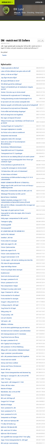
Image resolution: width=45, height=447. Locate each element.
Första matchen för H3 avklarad (10, 295)
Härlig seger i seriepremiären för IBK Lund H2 (14, 218)
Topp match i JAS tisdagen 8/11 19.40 (12, 382)
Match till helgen (6, 395)
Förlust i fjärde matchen (8, 247)
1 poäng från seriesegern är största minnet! (13, 168)
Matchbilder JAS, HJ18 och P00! (10, 392)
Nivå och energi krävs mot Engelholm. (12, 115)
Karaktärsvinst (5, 273)
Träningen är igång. (6, 221)
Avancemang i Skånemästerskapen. (11, 147)
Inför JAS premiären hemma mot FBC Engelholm (15, 356)
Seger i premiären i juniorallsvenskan (12, 353)
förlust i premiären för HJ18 (9, 282)
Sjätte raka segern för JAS (9, 244)
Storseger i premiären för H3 (9, 279)
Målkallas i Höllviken (7, 324)
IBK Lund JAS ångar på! (8, 398)
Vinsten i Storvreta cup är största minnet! (13, 92)
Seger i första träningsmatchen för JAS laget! (14, 440)
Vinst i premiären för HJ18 (8, 414)
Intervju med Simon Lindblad (9, 363)
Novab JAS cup (5, 369)
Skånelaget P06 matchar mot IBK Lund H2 (13, 194)
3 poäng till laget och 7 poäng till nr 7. (12, 126)
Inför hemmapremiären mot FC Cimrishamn (13, 334)
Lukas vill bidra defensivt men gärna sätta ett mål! (16, 71)
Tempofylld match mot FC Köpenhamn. (12, 150)
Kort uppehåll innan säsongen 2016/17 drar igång (15, 437)
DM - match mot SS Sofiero (15, 40)
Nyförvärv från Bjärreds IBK (9, 427)
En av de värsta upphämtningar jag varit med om (15, 327)
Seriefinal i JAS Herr (7, 237)
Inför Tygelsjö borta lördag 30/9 (10, 343)
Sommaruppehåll (6, 225)
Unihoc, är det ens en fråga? (9, 74)
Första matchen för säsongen (9, 298)
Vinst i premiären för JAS (8, 408)
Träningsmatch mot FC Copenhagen (11, 153)
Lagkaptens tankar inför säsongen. (11, 139)
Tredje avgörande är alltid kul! (10, 68)
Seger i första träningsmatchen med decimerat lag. (16, 372)
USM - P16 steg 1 (6, 379)
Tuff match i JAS (6, 321)
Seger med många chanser (9, 266)
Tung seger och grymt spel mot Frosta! (12, 210)
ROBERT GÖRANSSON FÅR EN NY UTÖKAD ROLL (15, 182)
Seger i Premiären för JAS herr (10, 292)
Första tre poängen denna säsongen (11, 270)
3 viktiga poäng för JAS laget (9, 305)
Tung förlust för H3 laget (8, 308)
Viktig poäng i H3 (6, 311)
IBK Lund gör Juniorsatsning (9, 443)
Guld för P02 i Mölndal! (8, 234)
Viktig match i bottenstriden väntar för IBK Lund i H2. (16, 191)
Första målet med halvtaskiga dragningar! (13, 111)
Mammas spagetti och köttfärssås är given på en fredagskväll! (19, 105)
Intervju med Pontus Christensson (11, 366)
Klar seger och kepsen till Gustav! (11, 118)
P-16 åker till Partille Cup (8, 424)
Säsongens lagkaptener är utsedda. (11, 129)
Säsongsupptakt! (6, 228)
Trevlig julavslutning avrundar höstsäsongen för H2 (16, 98)
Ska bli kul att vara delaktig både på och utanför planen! (17, 156)
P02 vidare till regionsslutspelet (10, 263)
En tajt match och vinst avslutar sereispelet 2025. (15, 102)
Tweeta (4, 55)
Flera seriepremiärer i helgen (9, 286)
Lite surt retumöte (6, 318)
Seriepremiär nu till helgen (8, 417)
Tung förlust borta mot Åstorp (10, 337)
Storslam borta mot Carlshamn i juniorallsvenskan (16, 331)
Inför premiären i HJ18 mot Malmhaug (12, 347)
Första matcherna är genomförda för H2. (13, 165)
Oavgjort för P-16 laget (7, 401)
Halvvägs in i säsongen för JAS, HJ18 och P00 (14, 376)
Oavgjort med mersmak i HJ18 (10, 257)
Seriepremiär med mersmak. (9, 135)
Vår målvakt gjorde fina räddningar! (11, 84)
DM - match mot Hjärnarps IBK (10, 421)
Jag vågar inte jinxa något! (9, 77)
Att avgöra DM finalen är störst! (10, 81)
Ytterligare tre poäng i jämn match (11, 289)
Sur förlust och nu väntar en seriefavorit (13, 132)
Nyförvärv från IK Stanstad (9, 433)
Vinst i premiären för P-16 (8, 411)
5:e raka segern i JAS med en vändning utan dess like (17, 260)
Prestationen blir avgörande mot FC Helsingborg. (15, 95)
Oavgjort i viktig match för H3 (10, 302)
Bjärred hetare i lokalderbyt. (9, 197)
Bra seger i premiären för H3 (9, 340)
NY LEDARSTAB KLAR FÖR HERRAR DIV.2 (13, 231)
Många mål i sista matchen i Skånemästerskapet (15, 350)
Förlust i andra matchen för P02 (10, 254)
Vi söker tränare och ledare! (9, 174)
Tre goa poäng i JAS (7, 315)
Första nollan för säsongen (9, 241)
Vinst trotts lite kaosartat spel (10, 276)
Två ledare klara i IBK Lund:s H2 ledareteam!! (14, 171)
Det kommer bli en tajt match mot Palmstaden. (14, 108)
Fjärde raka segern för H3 (8, 250)
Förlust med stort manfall (8, 360)
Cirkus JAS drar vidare (7, 385)
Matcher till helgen (6, 388)
